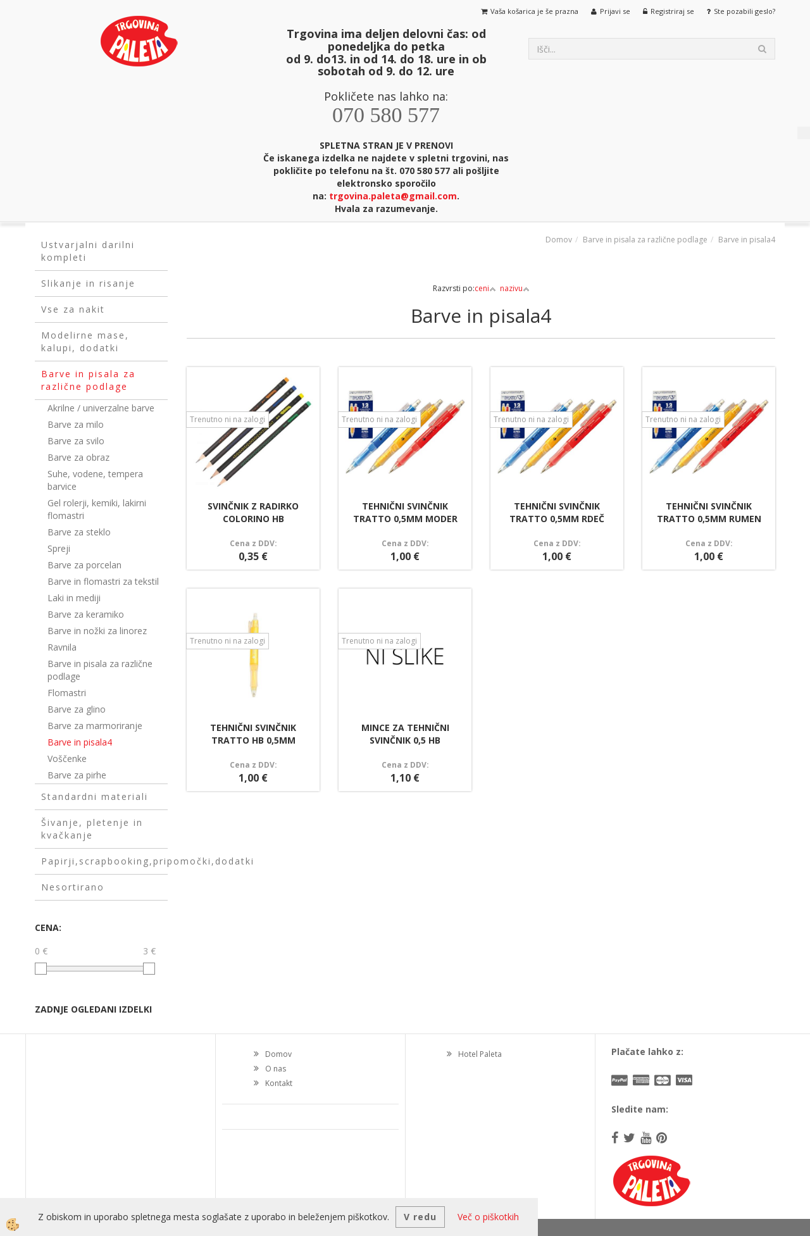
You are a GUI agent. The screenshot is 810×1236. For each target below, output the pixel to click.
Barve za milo (75, 424)
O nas (275, 1068)
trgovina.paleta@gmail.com (393, 196)
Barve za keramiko (85, 614)
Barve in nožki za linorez (97, 631)
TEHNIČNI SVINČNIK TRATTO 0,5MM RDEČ (556, 512)
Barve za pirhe (76, 775)
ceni (485, 288)
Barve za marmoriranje (94, 726)
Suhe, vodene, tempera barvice (95, 480)
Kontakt (278, 1083)
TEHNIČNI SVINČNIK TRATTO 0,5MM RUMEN (709, 512)
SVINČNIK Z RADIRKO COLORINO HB (253, 512)
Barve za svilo (75, 441)
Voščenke (67, 758)
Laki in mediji (74, 598)
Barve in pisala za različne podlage (100, 670)
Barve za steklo (79, 532)
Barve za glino (76, 709)
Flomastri (66, 693)
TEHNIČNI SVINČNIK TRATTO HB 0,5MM (253, 733)
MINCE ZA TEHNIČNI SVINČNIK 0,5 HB (405, 733)
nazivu (515, 288)
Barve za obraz (78, 457)
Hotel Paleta (480, 1054)
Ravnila (62, 647)
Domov (558, 239)
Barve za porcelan (84, 565)
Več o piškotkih (488, 1217)
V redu (420, 1217)
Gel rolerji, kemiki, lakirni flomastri (96, 509)
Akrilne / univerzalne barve (100, 408)
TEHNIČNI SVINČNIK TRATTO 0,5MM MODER (405, 512)
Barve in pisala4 (79, 742)
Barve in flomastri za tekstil (103, 581)
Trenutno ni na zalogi (227, 419)
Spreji (58, 548)
